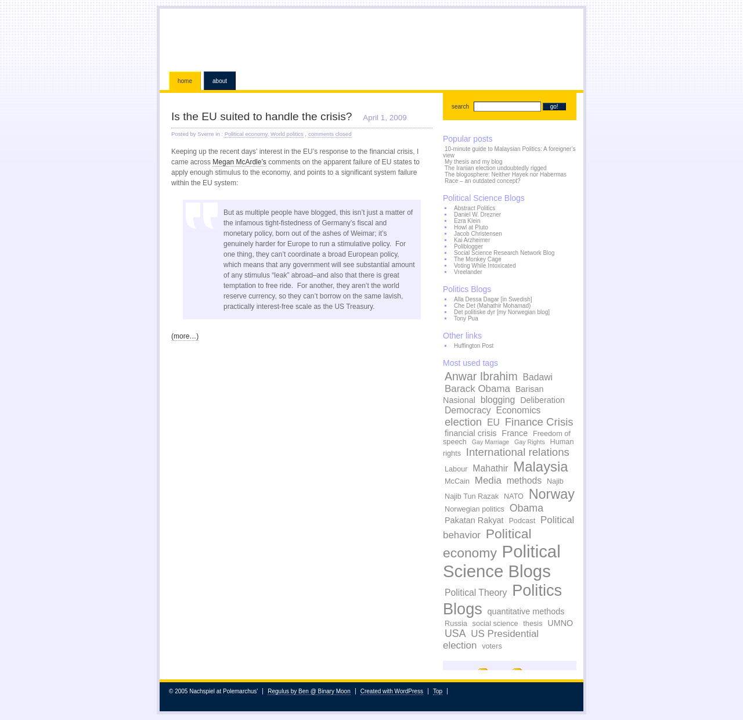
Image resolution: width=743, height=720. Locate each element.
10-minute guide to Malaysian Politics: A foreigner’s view (509, 152)
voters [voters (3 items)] (492, 646)
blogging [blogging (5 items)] (498, 400)
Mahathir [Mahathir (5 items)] (490, 468)
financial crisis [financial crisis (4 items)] (471, 433)
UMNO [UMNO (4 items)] (560, 623)
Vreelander (468, 272)
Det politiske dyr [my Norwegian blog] (502, 312)
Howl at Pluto (471, 227)
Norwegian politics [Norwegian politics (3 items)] (474, 509)
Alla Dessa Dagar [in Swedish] (493, 299)
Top (437, 691)
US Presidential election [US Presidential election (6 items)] (491, 639)
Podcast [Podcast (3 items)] (521, 521)
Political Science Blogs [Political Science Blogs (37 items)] (502, 561)
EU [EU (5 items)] (493, 422)
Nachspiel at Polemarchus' (371, 38)
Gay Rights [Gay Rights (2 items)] (529, 441)
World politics (287, 134)
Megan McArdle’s (239, 162)
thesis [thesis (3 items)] (532, 624)
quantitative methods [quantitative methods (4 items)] (526, 611)
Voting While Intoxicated (485, 265)
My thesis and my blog (474, 162)
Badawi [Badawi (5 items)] (537, 377)
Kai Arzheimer (472, 240)
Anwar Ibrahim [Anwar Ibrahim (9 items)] (481, 376)
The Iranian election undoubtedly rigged (496, 168)
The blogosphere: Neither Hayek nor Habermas (506, 174)
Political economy (246, 134)
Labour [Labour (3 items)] (456, 469)
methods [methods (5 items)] (524, 480)
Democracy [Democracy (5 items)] (468, 410)
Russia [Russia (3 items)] (456, 624)
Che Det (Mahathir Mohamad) (492, 306)
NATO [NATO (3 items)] (514, 496)
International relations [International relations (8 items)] (517, 452)
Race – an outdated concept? (483, 181)
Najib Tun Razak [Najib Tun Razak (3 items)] (472, 496)
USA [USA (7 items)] (455, 633)
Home (185, 81)
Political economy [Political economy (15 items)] (487, 543)
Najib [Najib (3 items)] (555, 481)
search (460, 106)
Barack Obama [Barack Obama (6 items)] (477, 388)
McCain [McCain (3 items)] (457, 481)
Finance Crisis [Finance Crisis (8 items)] (539, 422)
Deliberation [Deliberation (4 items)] (542, 400)
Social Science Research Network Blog (504, 253)
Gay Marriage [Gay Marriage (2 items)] (491, 441)
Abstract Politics (474, 208)
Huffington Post (473, 346)
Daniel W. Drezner (477, 214)
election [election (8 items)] (463, 422)
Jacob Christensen (478, 234)
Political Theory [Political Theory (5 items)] (476, 592)
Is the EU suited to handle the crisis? (261, 116)
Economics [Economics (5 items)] (518, 410)
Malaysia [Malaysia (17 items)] (540, 466)
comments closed (330, 134)
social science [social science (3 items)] (495, 624)
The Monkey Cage (478, 259)
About (219, 81)
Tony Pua (466, 318)
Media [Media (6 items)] (488, 480)
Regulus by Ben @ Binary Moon (309, 691)
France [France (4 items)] (515, 433)
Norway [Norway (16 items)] (552, 494)
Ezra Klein (467, 221)
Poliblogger (468, 246)
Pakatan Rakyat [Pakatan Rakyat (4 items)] (474, 520)
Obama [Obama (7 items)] (526, 508)
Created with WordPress (391, 691)
